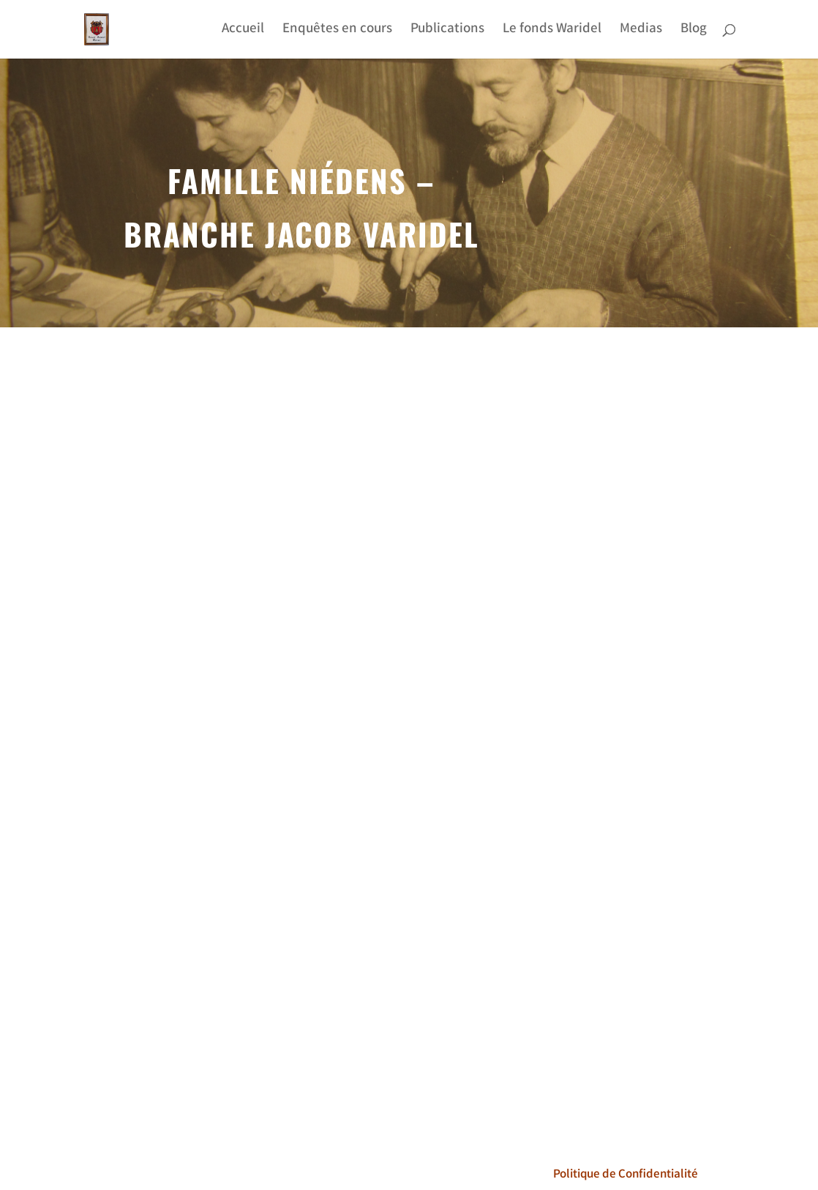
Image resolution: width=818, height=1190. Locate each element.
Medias (641, 32)
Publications (447, 32)
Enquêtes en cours (337, 32)
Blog (693, 32)
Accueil (243, 32)
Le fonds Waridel (552, 32)
